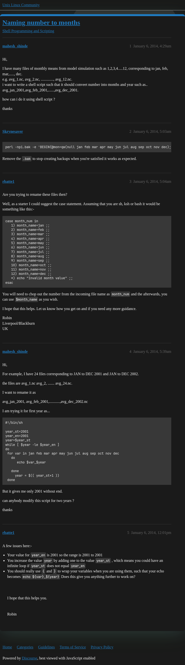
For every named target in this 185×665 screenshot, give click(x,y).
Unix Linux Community (21, 5)
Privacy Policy (102, 647)
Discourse (29, 658)
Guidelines (46, 647)
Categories (25, 647)
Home (7, 647)
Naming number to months (41, 22)
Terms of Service (73, 647)
